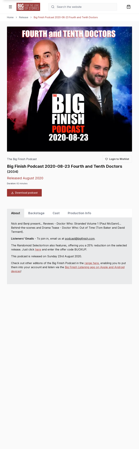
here (38, 249)
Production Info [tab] (79, 213)
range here (91, 263)
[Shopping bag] (128, 6)
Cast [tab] (56, 213)
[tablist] (69, 213)
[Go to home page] (28, 7)
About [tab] (15, 213)
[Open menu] (10, 6)
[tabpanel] (69, 250)
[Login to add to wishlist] (117, 159)
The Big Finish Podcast (22, 159)
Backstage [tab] (36, 213)
